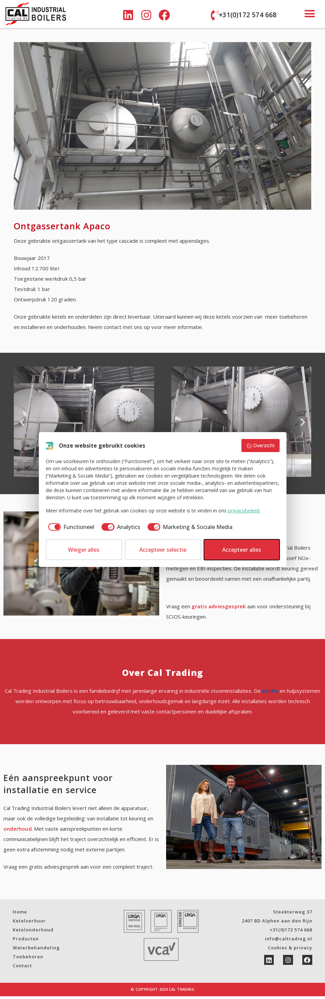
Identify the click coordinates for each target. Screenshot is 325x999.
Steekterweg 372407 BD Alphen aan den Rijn (277, 919)
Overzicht (260, 445)
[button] (309, 13)
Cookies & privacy (290, 950)
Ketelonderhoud (33, 932)
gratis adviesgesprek (219, 609)
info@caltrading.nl (288, 941)
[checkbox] (70, 527)
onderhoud (17, 831)
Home (20, 914)
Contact (22, 968)
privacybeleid (243, 510)
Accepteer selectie (162, 549)
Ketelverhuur (29, 923)
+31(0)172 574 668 (248, 14)
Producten (26, 941)
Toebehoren (28, 959)
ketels (270, 693)
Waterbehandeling (36, 950)
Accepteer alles (241, 549)
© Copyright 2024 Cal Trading (162, 992)
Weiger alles (83, 549)
